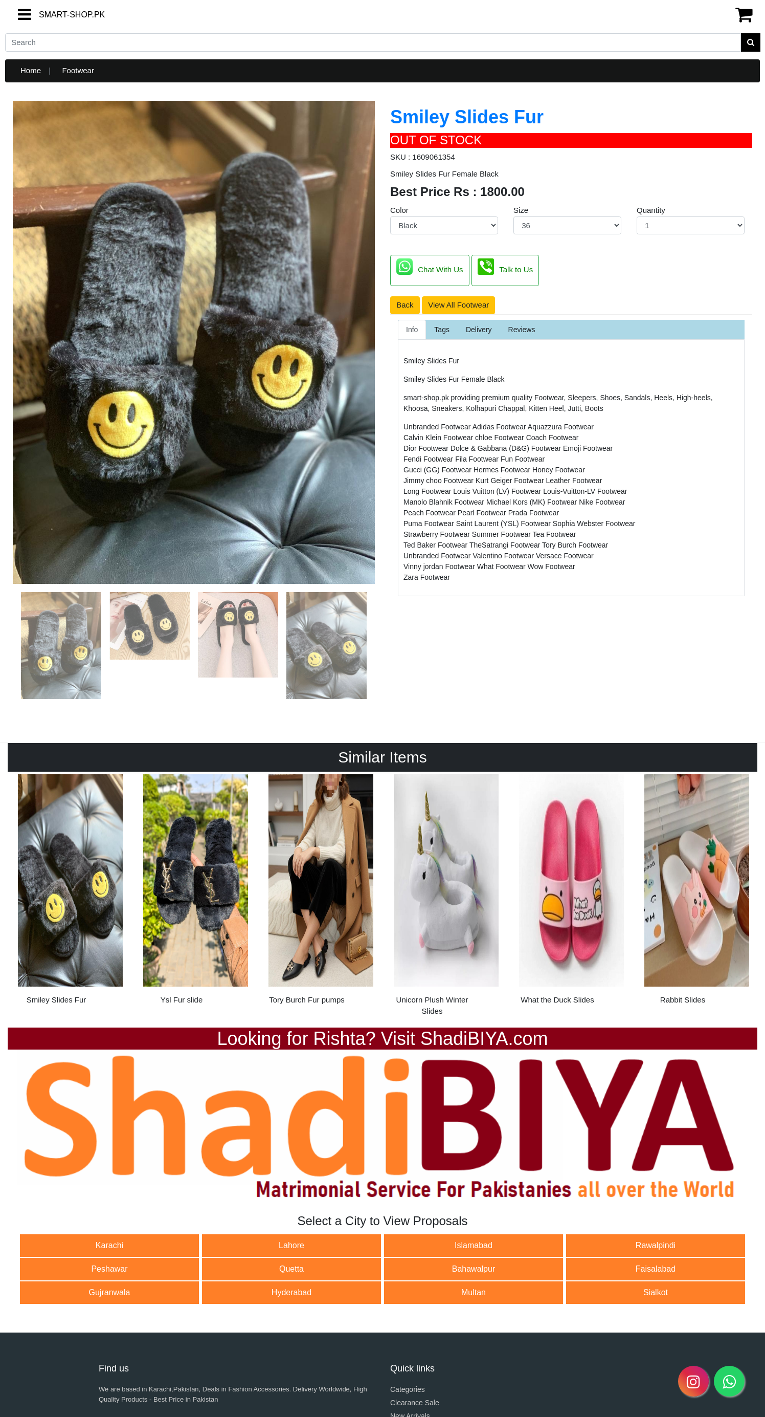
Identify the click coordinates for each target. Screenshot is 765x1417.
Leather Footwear (574, 480)
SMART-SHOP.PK (54, 14)
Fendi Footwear (429, 459)
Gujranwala (109, 1292)
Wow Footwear (551, 566)
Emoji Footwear (588, 448)
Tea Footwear (554, 534)
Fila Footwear (478, 459)
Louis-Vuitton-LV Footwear (585, 491)
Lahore (291, 1245)
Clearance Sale (414, 1403)
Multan (473, 1292)
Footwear (78, 70)
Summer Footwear (502, 534)
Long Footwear (428, 491)
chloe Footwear (500, 437)
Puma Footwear (429, 523)
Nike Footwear (602, 502)
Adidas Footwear (500, 427)
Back (404, 304)
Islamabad (473, 1245)
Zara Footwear (426, 577)
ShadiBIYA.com (484, 1038)
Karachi (109, 1245)
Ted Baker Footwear (436, 545)
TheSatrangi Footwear (505, 545)
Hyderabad (291, 1292)
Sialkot (655, 1292)
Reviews (521, 329)
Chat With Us (429, 266)
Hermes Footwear (503, 470)
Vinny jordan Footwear (440, 566)
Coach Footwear (552, 437)
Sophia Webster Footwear (594, 523)
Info (412, 329)
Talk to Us (505, 266)
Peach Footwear (430, 513)
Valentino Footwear (503, 556)
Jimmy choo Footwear (439, 480)
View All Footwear (458, 304)
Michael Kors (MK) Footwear (532, 502)
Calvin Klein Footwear (439, 437)
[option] (70, 892)
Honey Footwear (558, 470)
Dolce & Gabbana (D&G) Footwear (507, 448)
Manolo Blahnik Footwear (444, 502)
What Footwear (502, 566)
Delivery (479, 329)
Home (30, 70)
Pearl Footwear (483, 513)
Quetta (291, 1269)
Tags (441, 329)
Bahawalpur (474, 1269)
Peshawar (109, 1269)
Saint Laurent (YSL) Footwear (504, 523)
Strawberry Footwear (437, 534)
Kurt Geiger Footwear (511, 480)
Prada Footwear (533, 513)
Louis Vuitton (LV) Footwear (498, 491)
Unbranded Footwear (437, 427)
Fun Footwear (523, 459)
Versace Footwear (565, 556)
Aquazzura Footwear (561, 427)
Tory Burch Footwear (575, 545)
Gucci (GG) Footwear (438, 470)
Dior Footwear (427, 448)
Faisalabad (656, 1269)
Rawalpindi (656, 1245)
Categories (407, 1389)
